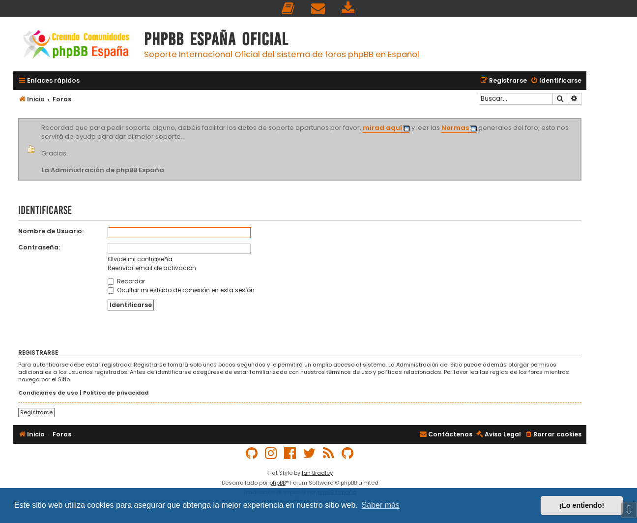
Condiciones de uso (48, 393)
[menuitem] (288, 8)
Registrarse (36, 412)
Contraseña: (39, 247)
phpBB (277, 483)
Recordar (126, 281)
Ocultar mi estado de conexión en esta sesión (181, 290)
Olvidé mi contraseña (140, 259)
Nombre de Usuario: (51, 231)
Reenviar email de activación (152, 268)
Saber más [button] (381, 505)
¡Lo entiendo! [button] (581, 505)
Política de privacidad (115, 393)
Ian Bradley (317, 473)
